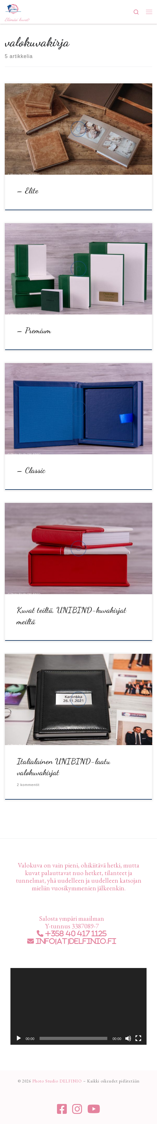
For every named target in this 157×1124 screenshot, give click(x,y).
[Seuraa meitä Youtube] (93, 1109)
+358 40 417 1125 (75, 933)
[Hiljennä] (128, 1038)
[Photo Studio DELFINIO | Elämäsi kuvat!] (13, 8)
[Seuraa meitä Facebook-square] (62, 1109)
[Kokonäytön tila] (138, 1038)
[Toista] (19, 1038)
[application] (78, 1006)
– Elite (27, 190)
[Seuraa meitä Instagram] (77, 1109)
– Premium (34, 330)
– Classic (31, 470)
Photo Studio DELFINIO (57, 1081)
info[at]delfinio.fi (75, 941)
